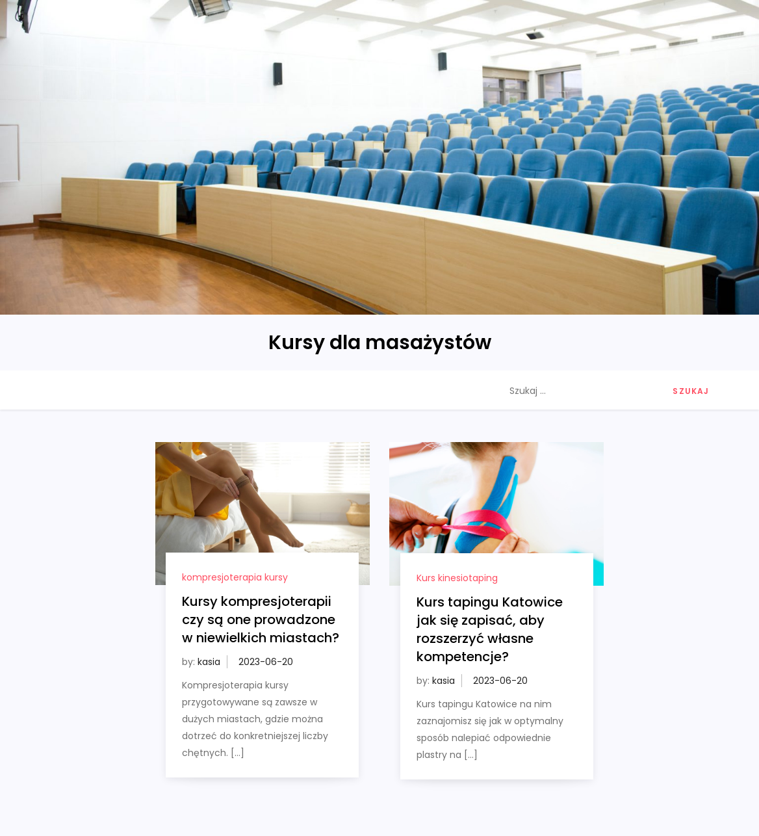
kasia (209, 661)
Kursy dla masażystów (379, 342)
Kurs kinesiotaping (457, 578)
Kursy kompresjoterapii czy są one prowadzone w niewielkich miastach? (260, 619)
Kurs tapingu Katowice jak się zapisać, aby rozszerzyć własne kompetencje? (490, 629)
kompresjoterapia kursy (235, 577)
